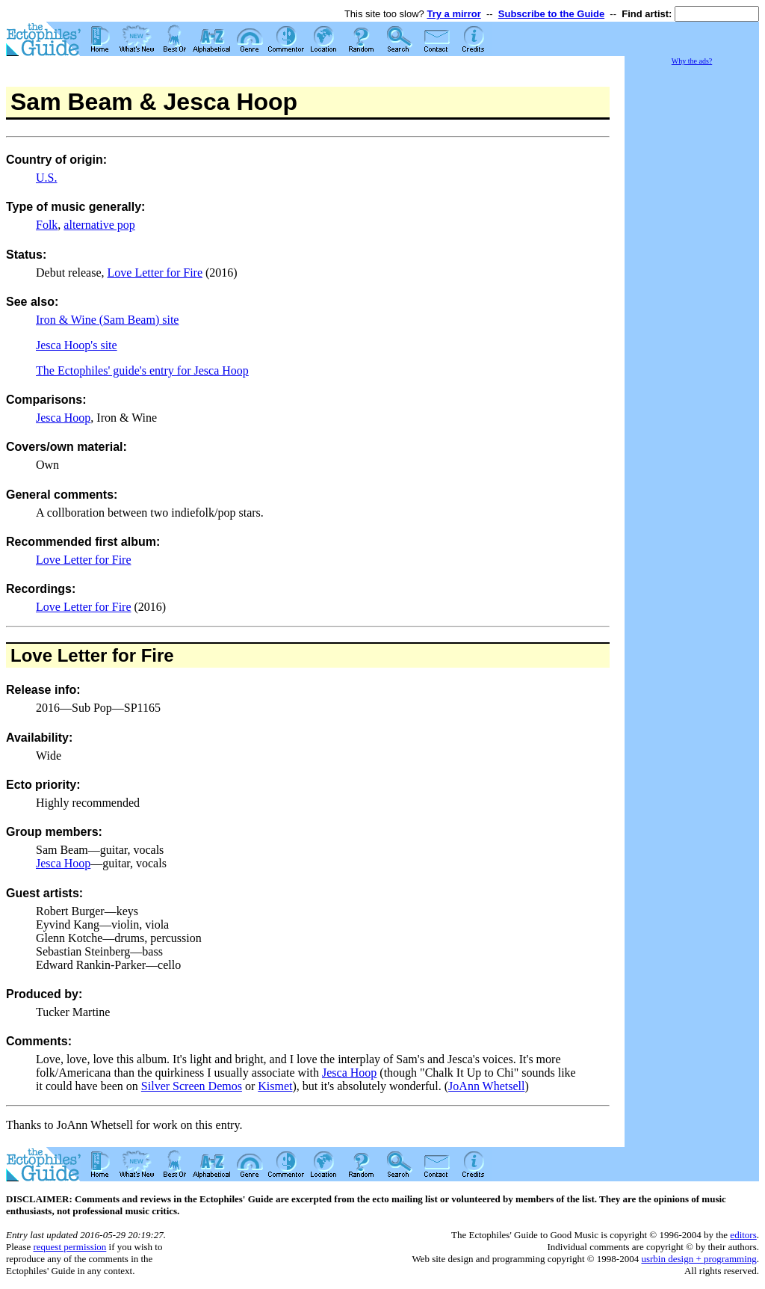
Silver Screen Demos (191, 1086)
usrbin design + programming (698, 1258)
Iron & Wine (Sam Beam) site (107, 319)
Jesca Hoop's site (76, 345)
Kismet (275, 1086)
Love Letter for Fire (155, 272)
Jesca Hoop (63, 417)
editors (743, 1234)
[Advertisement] (692, 291)
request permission (69, 1246)
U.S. (46, 177)
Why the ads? (692, 61)
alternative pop (99, 224)
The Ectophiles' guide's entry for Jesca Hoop (142, 370)
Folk (47, 224)
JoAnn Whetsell (486, 1086)
